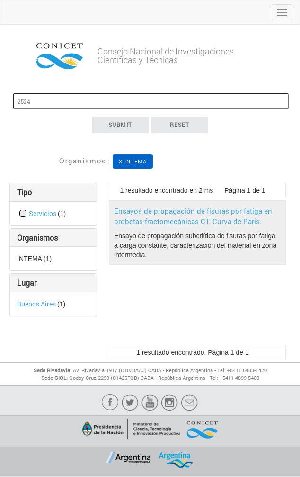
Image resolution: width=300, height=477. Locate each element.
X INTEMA (133, 161)
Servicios (43, 213)
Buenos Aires (37, 303)
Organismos (37, 238)
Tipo (24, 192)
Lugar (26, 283)
